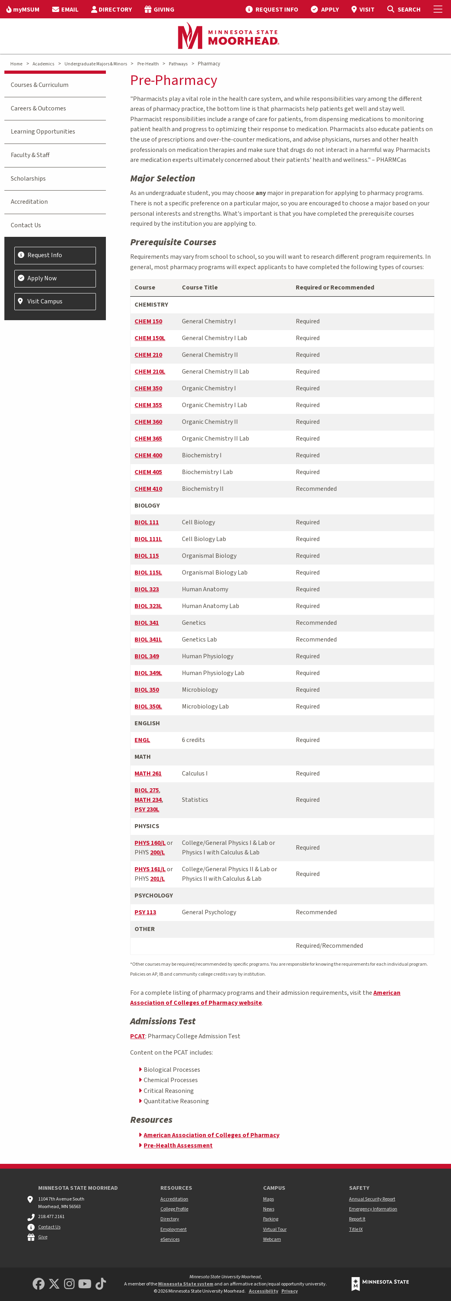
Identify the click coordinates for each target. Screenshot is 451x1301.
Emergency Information (373, 1209)
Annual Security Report (372, 1199)
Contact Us (26, 225)
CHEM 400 (148, 455)
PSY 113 (145, 912)
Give (42, 1237)
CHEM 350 (148, 388)
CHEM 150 (148, 321)
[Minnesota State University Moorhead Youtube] (85, 1284)
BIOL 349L (148, 673)
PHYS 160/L (150, 842)
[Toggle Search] (404, 9)
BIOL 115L (148, 572)
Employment (173, 1229)
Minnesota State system (185, 1284)
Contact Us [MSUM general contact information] (49, 1227)
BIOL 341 (147, 622)
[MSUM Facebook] (39, 1284)
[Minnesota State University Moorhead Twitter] (54, 1284)
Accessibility (263, 1291)
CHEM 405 (148, 472)
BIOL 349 (147, 656)
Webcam (272, 1239)
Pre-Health (148, 64)
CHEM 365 (148, 438)
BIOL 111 (147, 522)
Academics (43, 64)
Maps (268, 1199)
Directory (169, 1219)
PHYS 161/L (150, 869)
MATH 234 (148, 799)
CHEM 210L (150, 371)
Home (16, 64)
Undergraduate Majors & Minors (95, 64)
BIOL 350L (148, 706)
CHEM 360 (148, 421)
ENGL (142, 740)
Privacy (289, 1291)
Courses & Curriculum (39, 85)
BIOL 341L (148, 639)
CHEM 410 (148, 488)
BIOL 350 (147, 689)
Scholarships (28, 178)
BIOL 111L (148, 539)
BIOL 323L (148, 606)
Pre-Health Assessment (178, 1145)
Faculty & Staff (30, 155)
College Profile (174, 1209)
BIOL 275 (147, 790)
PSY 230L (147, 809)
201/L (157, 878)
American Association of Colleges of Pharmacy (211, 1135)
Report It (357, 1219)
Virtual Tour (275, 1229)
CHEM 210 (148, 354)
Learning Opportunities (43, 131)
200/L (157, 852)
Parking (270, 1219)
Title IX (356, 1229)
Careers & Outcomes (38, 108)
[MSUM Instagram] (69, 1284)
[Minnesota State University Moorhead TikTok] (101, 1284)
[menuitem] (23, 9)
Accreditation (29, 201)
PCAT (137, 1036)
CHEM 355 (148, 405)
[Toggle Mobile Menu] (439, 9)
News (268, 1209)
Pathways (178, 64)
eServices (170, 1239)
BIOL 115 (147, 555)
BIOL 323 (147, 589)
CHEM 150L (150, 338)
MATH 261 (148, 773)
